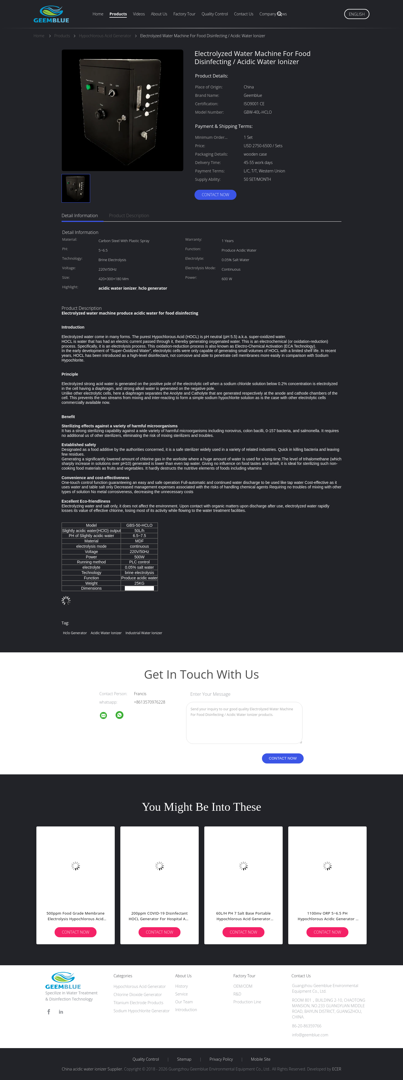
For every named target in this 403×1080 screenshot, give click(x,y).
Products (118, 14)
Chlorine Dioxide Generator (138, 994)
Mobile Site (260, 1059)
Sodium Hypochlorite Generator (142, 1010)
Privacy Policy (221, 1059)
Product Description (129, 215)
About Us (159, 14)
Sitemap (184, 1059)
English (357, 14)
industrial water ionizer (143, 633)
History (181, 986)
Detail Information (80, 215)
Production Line (247, 1001)
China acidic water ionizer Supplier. (93, 1069)
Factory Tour (185, 14)
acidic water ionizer (106, 633)
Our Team (184, 1001)
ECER (336, 1069)
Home (98, 14)
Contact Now (215, 194)
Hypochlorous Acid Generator (140, 986)
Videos (139, 14)
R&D (237, 994)
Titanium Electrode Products (138, 1002)
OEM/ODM (242, 986)
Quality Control (215, 14)
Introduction (186, 1009)
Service (181, 994)
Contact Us (244, 14)
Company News (273, 14)
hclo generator (75, 633)
